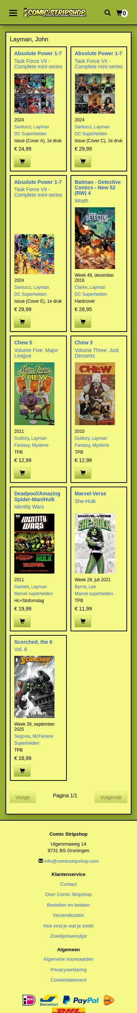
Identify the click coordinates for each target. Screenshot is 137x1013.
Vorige (22, 797)
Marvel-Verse (90, 493)
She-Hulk (85, 501)
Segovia (22, 736)
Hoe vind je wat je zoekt (68, 926)
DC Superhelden (30, 133)
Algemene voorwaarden (68, 959)
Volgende (111, 797)
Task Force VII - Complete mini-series (38, 63)
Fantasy (22, 445)
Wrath (81, 201)
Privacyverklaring (68, 969)
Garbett (21, 586)
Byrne (80, 586)
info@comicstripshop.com (71, 861)
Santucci (22, 126)
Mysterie (40, 445)
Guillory (21, 438)
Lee (92, 586)
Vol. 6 (20, 649)
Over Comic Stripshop (68, 894)
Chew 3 (84, 342)
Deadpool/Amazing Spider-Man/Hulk (37, 496)
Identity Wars (29, 507)
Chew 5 (23, 342)
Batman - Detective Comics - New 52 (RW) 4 (98, 187)
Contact (68, 884)
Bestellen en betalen (68, 905)
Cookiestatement (69, 980)
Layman (41, 126)
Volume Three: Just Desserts (97, 353)
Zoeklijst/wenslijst (68, 936)
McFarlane (43, 736)
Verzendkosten (68, 915)
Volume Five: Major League (36, 353)
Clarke (81, 287)
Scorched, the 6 (33, 642)
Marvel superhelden (33, 593)
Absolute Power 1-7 (38, 53)
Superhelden (26, 743)
